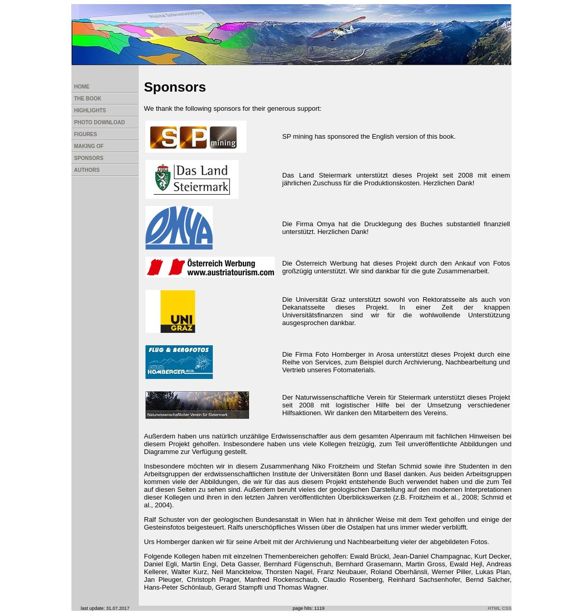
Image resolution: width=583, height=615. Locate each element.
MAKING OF (89, 146)
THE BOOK (87, 98)
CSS (507, 608)
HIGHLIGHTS (90, 110)
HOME (82, 87)
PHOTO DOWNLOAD (99, 122)
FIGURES (85, 134)
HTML (494, 608)
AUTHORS (86, 170)
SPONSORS (89, 158)
